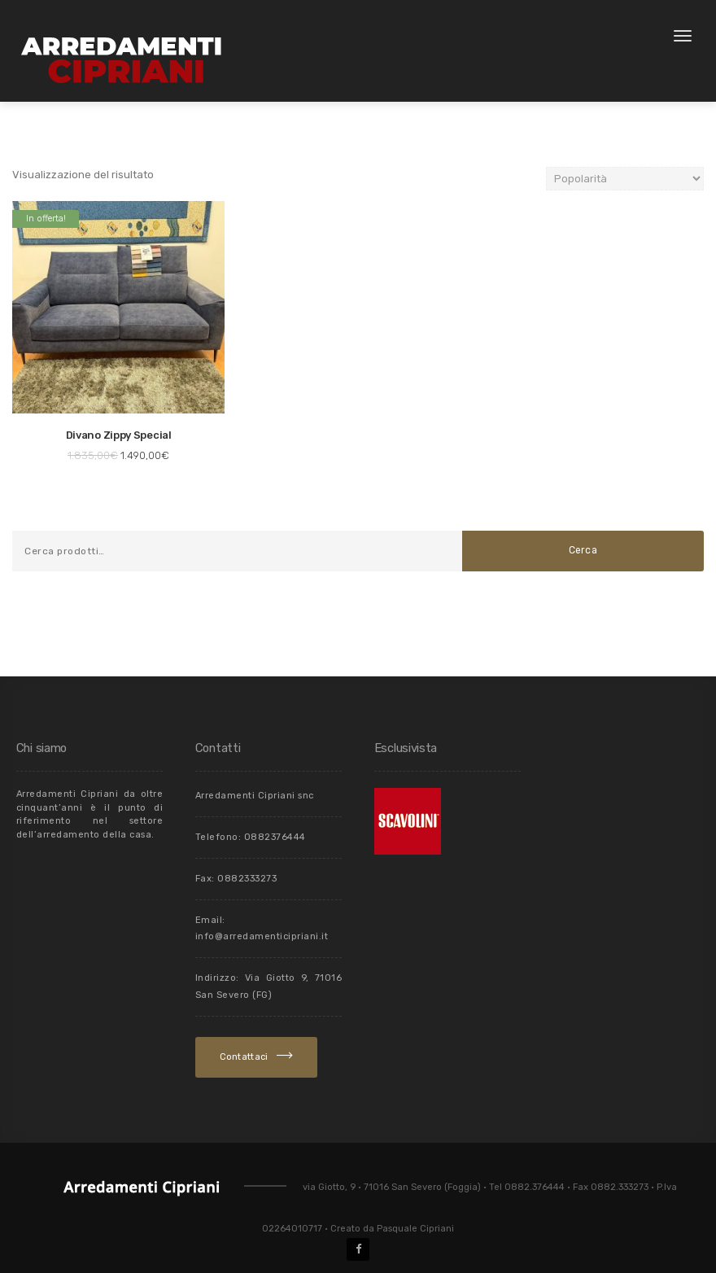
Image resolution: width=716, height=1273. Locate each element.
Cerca (583, 550)
